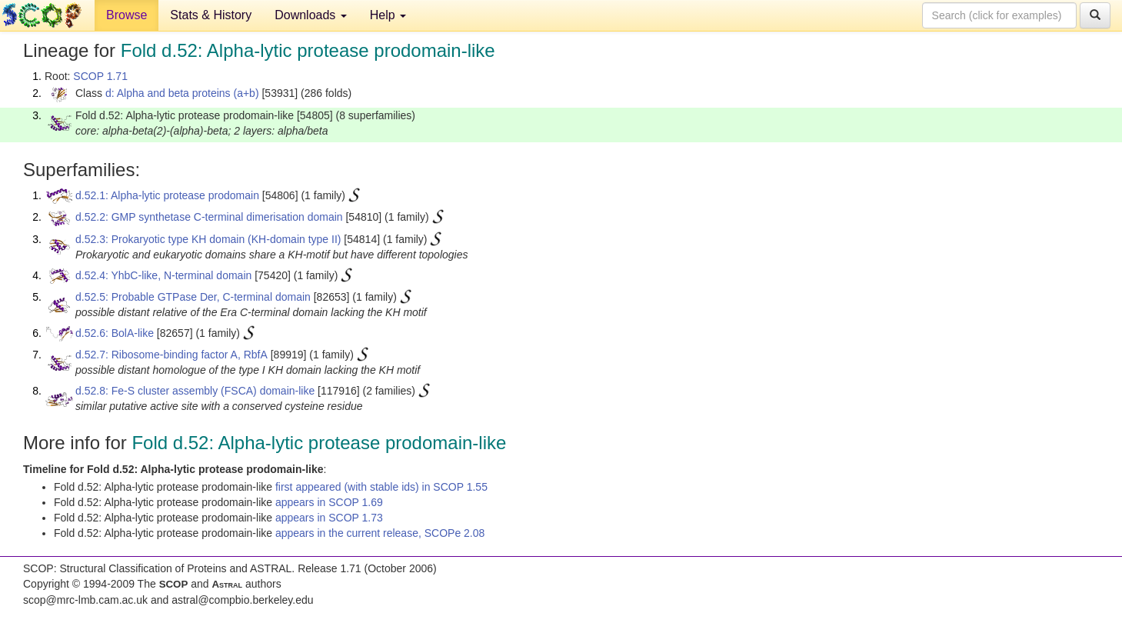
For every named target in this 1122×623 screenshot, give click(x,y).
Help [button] (388, 15)
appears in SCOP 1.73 (329, 517)
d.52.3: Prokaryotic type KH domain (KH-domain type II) (208, 239)
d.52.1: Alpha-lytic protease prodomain (167, 195)
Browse (126, 15)
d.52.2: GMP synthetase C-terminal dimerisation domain (209, 217)
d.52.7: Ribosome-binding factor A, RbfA (171, 354)
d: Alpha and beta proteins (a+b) (182, 93)
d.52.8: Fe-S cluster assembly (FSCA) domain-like (195, 391)
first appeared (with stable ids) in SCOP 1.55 (381, 487)
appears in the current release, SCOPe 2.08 (379, 533)
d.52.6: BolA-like (114, 333)
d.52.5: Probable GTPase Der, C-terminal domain (193, 297)
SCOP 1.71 (100, 76)
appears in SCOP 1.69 (329, 502)
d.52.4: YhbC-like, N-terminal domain (163, 275)
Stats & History (210, 15)
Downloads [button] (311, 15)
